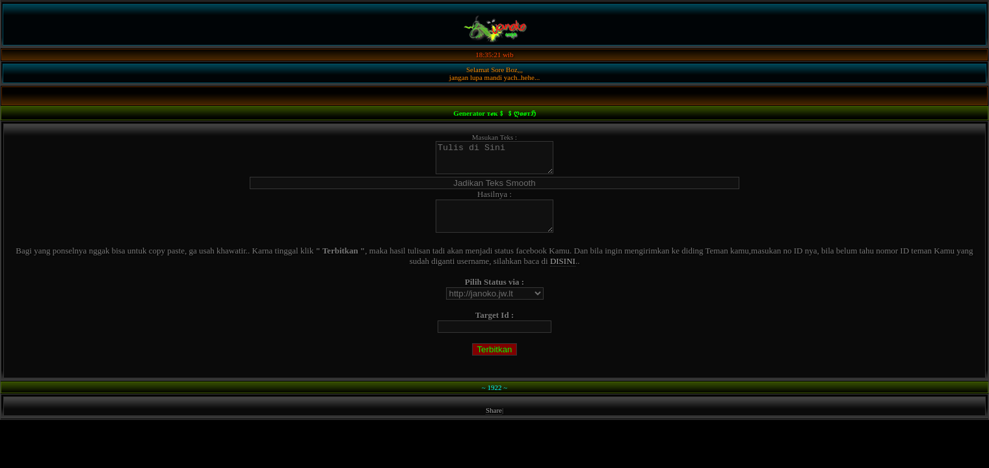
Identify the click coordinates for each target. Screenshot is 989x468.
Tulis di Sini (494, 160)
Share (494, 422)
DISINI (562, 273)
